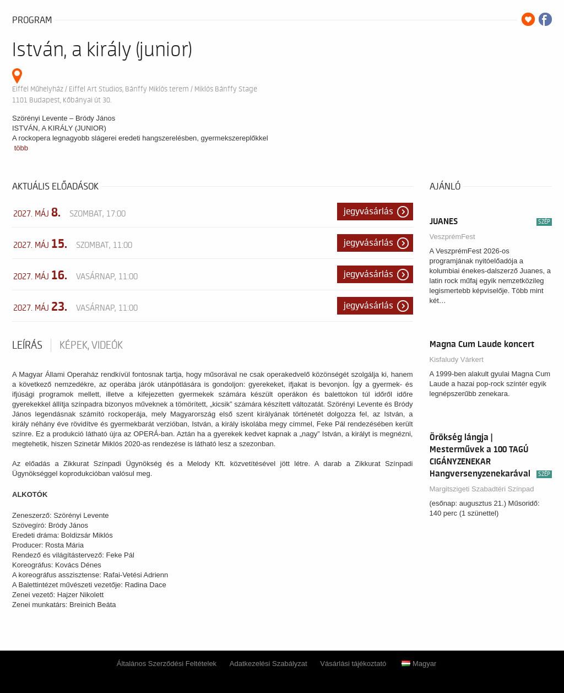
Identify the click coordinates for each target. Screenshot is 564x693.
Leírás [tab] (27, 345)
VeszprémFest (452, 236)
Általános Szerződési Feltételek (166, 663)
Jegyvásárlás (368, 211)
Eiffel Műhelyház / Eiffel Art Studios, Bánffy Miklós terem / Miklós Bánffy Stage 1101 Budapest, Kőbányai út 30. (134, 94)
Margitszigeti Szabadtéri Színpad (482, 489)
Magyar (419, 663)
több (21, 148)
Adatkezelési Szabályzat (268, 663)
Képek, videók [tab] (91, 345)
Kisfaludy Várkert (457, 359)
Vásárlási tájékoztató (353, 663)
